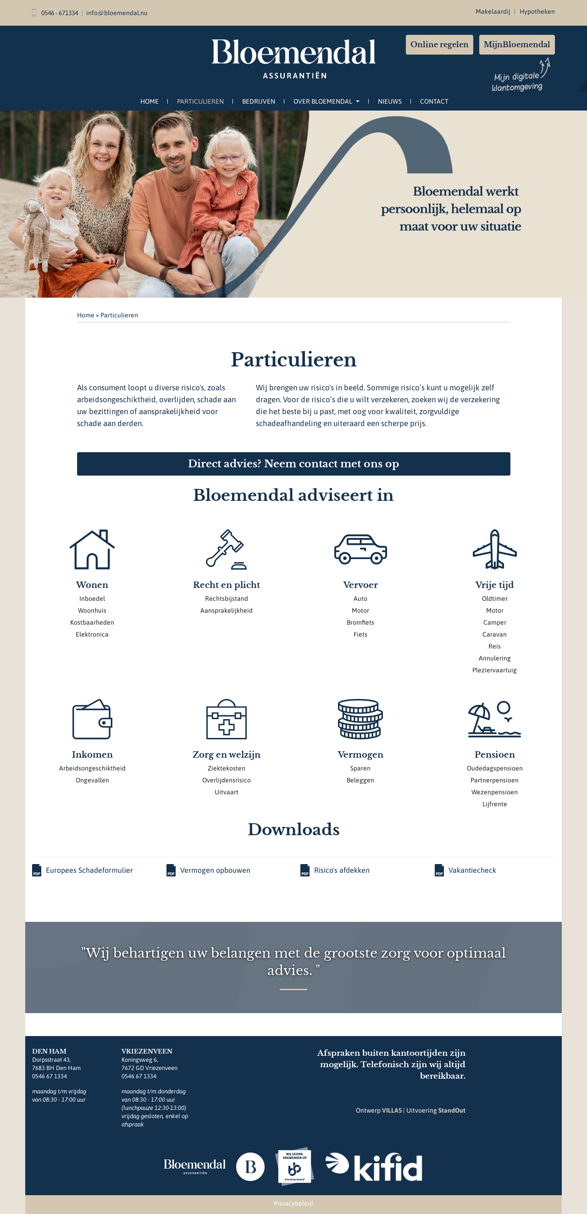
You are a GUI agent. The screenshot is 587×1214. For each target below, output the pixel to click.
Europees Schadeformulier (82, 870)
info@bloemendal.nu (117, 13)
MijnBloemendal (517, 44)
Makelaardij (493, 11)
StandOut (451, 1110)
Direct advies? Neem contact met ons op (293, 464)
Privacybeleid (293, 1203)
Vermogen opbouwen (208, 870)
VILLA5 (392, 1110)
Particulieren (200, 101)
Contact (434, 101)
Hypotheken (537, 11)
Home (149, 101)
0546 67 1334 (49, 1076)
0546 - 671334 (55, 13)
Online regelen (439, 44)
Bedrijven (258, 101)
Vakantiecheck (465, 870)
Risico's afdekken (335, 870)
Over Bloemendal (327, 101)
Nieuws (390, 101)
